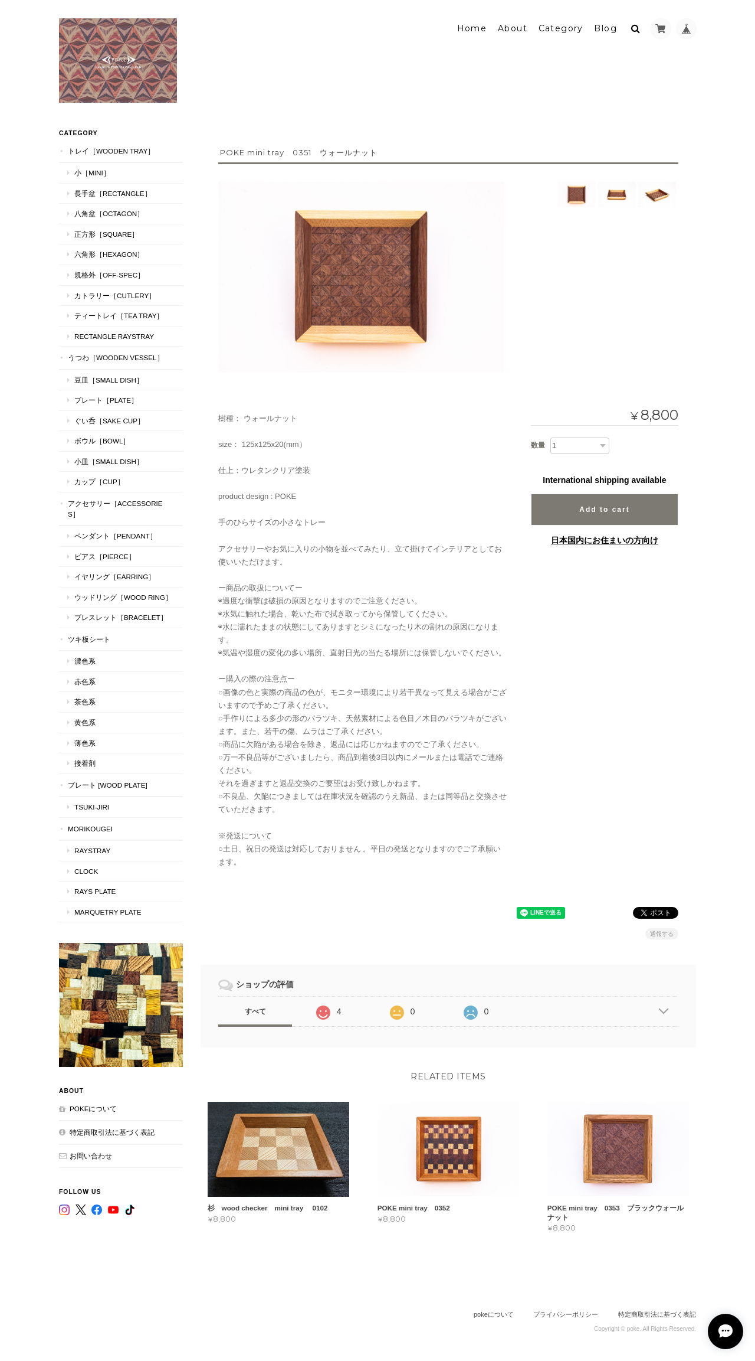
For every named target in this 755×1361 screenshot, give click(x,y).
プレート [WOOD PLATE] (107, 784)
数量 (538, 444)
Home (472, 27)
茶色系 (85, 701)
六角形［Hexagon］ (109, 253)
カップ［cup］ (99, 481)
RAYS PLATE (95, 891)
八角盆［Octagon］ (109, 213)
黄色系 (85, 722)
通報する (662, 933)
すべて (255, 1011)
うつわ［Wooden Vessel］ (116, 357)
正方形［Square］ (106, 233)
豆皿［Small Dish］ (108, 379)
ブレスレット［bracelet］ (121, 617)
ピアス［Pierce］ (105, 555)
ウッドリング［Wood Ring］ (123, 596)
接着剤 (85, 762)
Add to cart (604, 509)
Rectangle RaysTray (114, 335)
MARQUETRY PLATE (108, 911)
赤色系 (85, 681)
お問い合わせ (91, 1154)
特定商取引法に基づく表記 (112, 1131)
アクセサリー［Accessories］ (115, 508)
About (512, 27)
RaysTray (92, 850)
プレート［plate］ (106, 399)
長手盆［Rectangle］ (113, 192)
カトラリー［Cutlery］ (115, 294)
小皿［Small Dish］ (108, 461)
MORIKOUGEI (90, 827)
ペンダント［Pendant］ (115, 535)
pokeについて (93, 1108)
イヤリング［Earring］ (114, 576)
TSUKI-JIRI (91, 806)
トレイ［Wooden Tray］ (111, 150)
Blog (605, 27)
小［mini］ (92, 172)
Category (561, 27)
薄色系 (85, 742)
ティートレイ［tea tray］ (118, 315)
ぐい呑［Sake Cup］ (109, 419)
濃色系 (85, 660)
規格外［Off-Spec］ (109, 274)
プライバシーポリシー (565, 1314)
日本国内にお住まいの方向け (604, 539)
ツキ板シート (89, 638)
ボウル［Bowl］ (102, 440)
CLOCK (86, 870)
